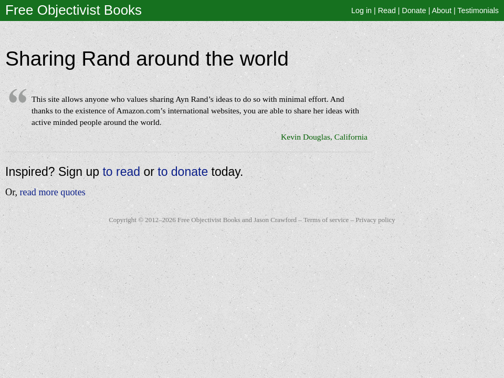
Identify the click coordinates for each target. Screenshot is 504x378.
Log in (361, 10)
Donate (414, 10)
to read (121, 171)
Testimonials (478, 10)
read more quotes (53, 192)
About (442, 10)
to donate (183, 171)
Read (387, 10)
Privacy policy (375, 220)
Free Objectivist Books (73, 10)
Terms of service (326, 220)
